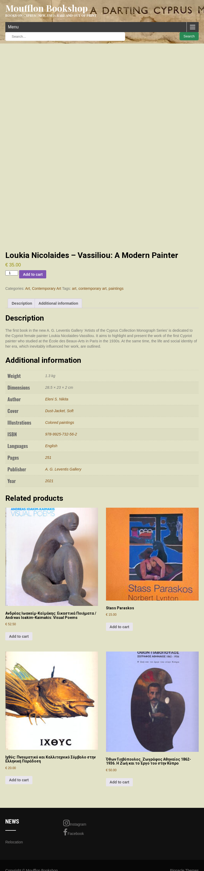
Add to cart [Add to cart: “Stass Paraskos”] (119, 627)
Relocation (14, 842)
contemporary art (92, 288)
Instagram (74, 823)
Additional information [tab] (58, 303)
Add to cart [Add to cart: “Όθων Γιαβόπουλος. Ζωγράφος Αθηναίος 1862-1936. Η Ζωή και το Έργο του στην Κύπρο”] (119, 782)
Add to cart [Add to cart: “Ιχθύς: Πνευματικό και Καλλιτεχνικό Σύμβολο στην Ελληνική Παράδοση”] (19, 780)
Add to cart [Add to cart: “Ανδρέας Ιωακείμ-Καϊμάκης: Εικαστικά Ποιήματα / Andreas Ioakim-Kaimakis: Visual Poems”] (19, 636)
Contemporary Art (46, 288)
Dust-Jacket (55, 411)
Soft (70, 411)
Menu (13, 27)
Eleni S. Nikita (56, 399)
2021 (49, 481)
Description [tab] (22, 303)
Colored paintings (59, 422)
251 (48, 457)
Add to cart (32, 274)
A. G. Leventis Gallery (63, 469)
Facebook (73, 832)
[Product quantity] (11, 272)
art (74, 288)
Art (27, 288)
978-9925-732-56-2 (61, 434)
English (51, 446)
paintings (116, 288)
